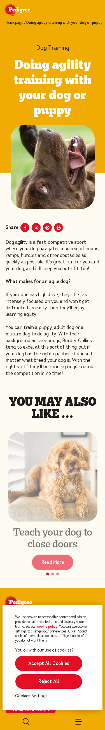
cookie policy (47, 626)
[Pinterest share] (47, 227)
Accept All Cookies (48, 663)
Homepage (14, 22)
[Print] (58, 227)
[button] (47, 574)
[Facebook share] (24, 227)
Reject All (48, 681)
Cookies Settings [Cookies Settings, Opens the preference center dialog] (31, 696)
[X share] (36, 227)
